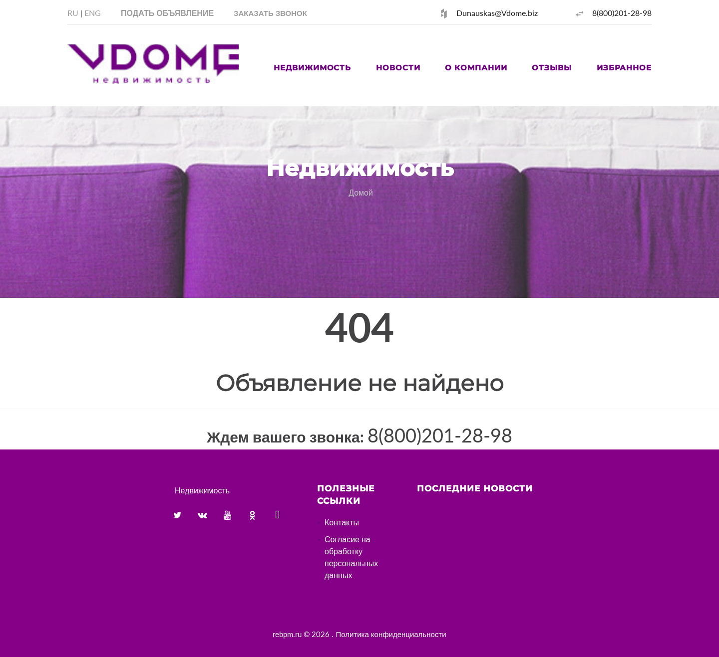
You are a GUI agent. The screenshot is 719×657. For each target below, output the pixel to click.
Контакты (342, 522)
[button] (270, 12)
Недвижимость (312, 67)
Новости (398, 67)
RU (72, 12)
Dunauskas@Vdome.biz (497, 12)
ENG (92, 12)
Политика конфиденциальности (391, 634)
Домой (361, 192)
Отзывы (551, 67)
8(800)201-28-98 (622, 12)
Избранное (624, 67)
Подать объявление (167, 12)
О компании (476, 67)
